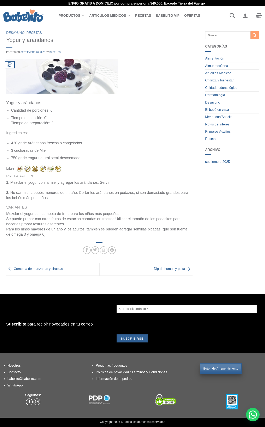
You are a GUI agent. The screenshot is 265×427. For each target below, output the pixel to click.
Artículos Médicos (218, 73)
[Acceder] (245, 15)
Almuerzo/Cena (216, 66)
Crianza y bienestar (219, 80)
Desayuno (15, 33)
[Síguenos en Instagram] (37, 401)
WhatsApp (15, 385)
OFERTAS (192, 15)
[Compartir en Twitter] (95, 250)
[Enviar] (255, 35)
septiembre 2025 (217, 161)
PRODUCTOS (72, 16)
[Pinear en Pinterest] (112, 250)
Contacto (14, 372)
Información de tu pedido (114, 378)
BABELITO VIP (168, 15)
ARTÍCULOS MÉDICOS (109, 16)
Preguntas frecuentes (111, 365)
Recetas (34, 33)
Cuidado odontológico (221, 87)
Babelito (55, 52)
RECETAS (143, 15)
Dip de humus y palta (173, 269)
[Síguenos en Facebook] (29, 401)
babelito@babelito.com (24, 378)
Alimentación (214, 58)
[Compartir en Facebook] (87, 250)
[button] (259, 15)
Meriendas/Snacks (218, 117)
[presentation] (148, 324)
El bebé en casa (217, 109)
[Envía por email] (103, 250)
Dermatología (215, 95)
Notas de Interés (217, 124)
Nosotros (14, 365)
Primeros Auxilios (218, 131)
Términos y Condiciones (149, 372)
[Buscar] (232, 15)
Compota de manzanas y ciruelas (34, 269)
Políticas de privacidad (113, 372)
